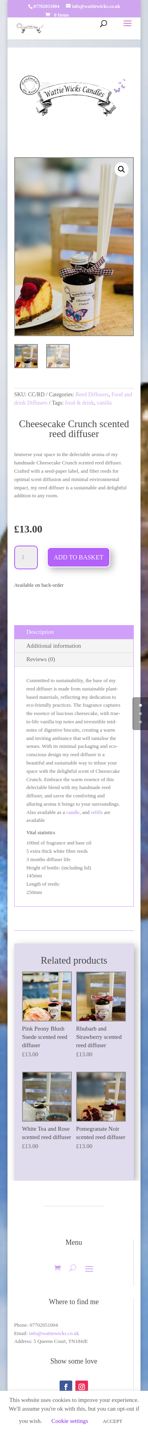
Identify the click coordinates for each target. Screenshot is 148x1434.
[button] (121, 169)
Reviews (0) (40, 659)
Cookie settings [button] (69, 1421)
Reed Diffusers (92, 394)
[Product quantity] (26, 557)
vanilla (104, 403)
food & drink (79, 403)
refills (97, 812)
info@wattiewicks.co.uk (54, 1333)
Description (40, 632)
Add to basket (78, 557)
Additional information (53, 646)
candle (73, 812)
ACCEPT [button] (112, 1421)
